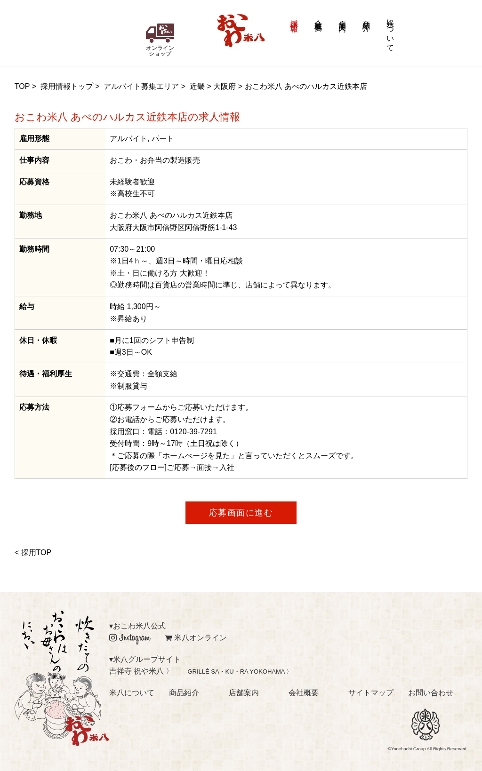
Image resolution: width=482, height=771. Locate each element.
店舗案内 (342, 17)
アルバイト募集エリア (141, 86)
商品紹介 (366, 17)
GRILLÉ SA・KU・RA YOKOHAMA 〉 (239, 671)
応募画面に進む (241, 512)
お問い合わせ (430, 693)
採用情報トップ (66, 86)
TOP (22, 86)
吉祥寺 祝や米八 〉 (141, 671)
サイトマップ (371, 693)
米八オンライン (196, 638)
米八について (390, 31)
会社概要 (318, 17)
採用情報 (294, 17)
